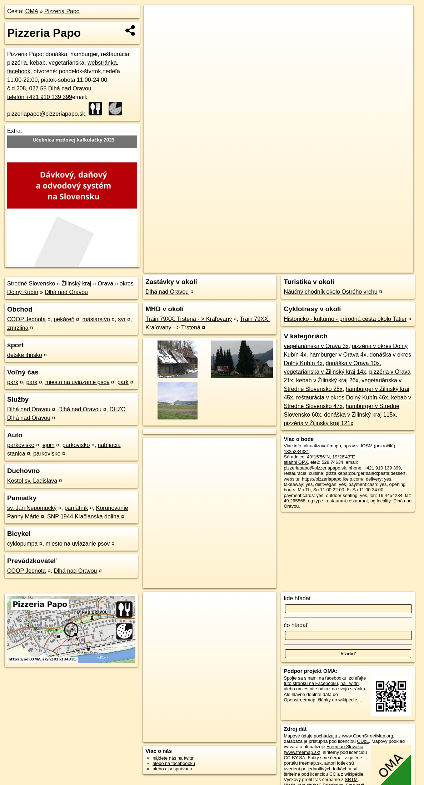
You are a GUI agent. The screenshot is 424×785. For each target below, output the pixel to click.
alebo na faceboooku (174, 763)
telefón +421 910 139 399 (39, 97)
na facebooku (332, 678)
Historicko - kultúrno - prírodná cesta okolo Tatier (345, 319)
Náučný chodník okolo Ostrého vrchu (330, 292)
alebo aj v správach (172, 768)
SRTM (351, 779)
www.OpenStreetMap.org (367, 736)
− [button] (155, 28)
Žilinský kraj (76, 283)
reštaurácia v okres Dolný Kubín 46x (342, 397)
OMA (31, 11)
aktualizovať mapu (322, 445)
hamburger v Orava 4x (337, 355)
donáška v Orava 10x (353, 363)
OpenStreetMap (290, 256)
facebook (18, 71)
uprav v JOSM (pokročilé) (369, 445)
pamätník (76, 508)
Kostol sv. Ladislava (32, 481)
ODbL (363, 741)
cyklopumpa (22, 544)
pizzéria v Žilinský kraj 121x (318, 423)
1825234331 (296, 451)
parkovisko (20, 445)
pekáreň (64, 319)
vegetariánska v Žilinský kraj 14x (325, 372)
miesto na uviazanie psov (77, 382)
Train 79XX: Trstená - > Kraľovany (188, 319)
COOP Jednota (26, 319)
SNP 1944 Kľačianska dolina (83, 516)
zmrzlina (18, 328)
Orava (105, 283)
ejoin (49, 445)
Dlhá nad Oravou (66, 292)
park (12, 382)
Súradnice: (294, 456)
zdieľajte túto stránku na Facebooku (325, 680)
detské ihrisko (24, 355)
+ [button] (155, 16)
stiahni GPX (296, 462)
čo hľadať (296, 625)
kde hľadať (297, 598)
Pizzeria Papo (62, 11)
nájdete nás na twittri (173, 758)
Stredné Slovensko (31, 283)
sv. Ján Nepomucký (31, 508)
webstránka (102, 63)
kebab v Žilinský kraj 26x (327, 380)
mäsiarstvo (96, 319)
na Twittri (349, 683)
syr (121, 319)
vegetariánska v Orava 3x (316, 346)
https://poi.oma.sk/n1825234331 (381, 256)
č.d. (16, 88)
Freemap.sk (326, 256)
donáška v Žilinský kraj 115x (359, 415)
